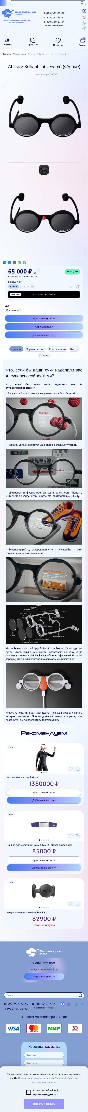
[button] (42, 772)
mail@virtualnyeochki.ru (44, 969)
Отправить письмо (44, 976)
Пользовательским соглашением (35, 1078)
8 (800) (54, 23)
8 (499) (54, 13)
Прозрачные (12, 310)
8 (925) (54, 17)
